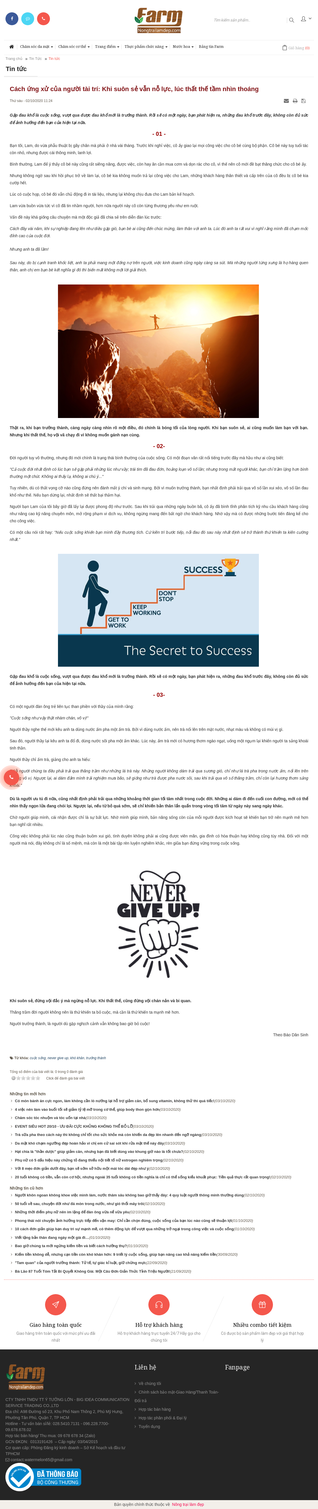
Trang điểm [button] (107, 48)
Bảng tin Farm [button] (211, 46)
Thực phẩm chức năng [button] (146, 48)
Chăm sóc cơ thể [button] (74, 48)
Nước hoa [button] (183, 48)
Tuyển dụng (149, 1426)
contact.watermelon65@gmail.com (41, 1459)
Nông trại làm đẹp (188, 1504)
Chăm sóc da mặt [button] (36, 48)
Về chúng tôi (150, 1383)
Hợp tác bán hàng (155, 1409)
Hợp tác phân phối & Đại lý (163, 1418)
